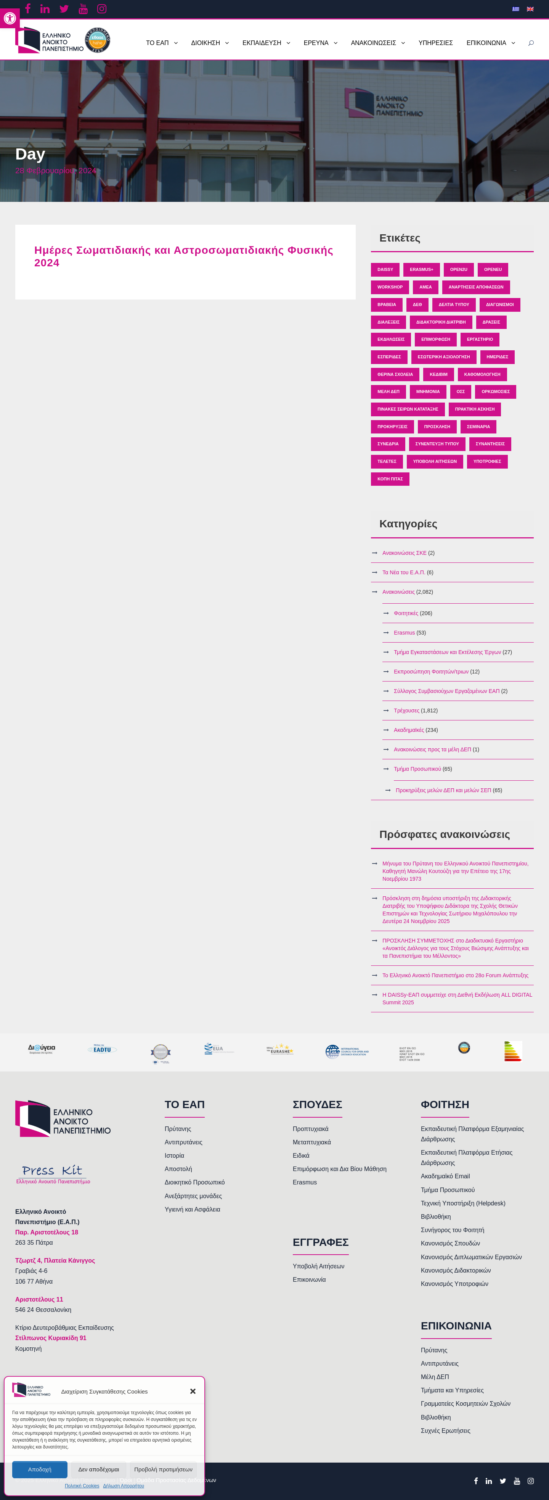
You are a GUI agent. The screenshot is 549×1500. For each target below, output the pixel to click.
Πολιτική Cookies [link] (82, 1486)
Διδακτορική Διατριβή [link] (441, 322)
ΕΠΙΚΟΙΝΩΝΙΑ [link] (486, 43)
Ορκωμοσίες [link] (496, 391)
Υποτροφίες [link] (487, 461)
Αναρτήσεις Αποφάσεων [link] (476, 287)
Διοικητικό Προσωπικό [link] (195, 1182)
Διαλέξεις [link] (388, 322)
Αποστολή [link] (178, 1169)
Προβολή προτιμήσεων (163, 1469)
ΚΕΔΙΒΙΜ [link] (438, 374)
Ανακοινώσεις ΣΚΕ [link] (404, 553)
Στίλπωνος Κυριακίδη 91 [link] (51, 1338)
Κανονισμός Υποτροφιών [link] (454, 1284)
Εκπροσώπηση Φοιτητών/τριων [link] (431, 672)
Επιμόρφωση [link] (435, 339)
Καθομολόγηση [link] (482, 374)
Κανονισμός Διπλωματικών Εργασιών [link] (471, 1257)
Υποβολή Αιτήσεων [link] (435, 461)
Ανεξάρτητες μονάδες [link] (193, 1196)
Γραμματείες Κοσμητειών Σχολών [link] (465, 1403)
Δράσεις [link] (491, 322)
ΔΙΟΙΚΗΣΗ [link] (205, 43)
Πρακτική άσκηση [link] (475, 409)
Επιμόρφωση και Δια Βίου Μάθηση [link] (340, 1169)
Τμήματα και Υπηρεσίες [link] (452, 1390)
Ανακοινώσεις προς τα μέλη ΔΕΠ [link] (432, 749)
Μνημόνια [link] (428, 391)
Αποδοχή (39, 1469)
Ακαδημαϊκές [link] (409, 730)
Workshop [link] (390, 287)
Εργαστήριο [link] (480, 339)
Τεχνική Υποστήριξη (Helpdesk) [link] (463, 1203)
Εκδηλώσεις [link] (391, 339)
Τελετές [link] (386, 461)
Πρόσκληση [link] (437, 426)
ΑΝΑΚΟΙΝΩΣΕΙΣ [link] (373, 43)
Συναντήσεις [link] (490, 443)
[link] (10, 18)
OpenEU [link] (493, 269)
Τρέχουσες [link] (406, 710)
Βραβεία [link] (386, 304)
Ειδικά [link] (301, 1155)
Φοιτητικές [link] (406, 613)
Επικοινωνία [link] (309, 1279)
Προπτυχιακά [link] (311, 1129)
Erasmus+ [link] (421, 269)
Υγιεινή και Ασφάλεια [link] (192, 1209)
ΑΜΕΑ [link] (425, 287)
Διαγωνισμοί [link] (500, 304)
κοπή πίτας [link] (390, 479)
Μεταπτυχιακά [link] (312, 1142)
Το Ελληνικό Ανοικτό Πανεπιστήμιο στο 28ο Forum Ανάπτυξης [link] (455, 975)
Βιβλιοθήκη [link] (436, 1216)
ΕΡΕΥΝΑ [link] (316, 43)
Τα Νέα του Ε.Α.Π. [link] (403, 572)
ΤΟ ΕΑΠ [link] (157, 43)
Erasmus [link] (404, 633)
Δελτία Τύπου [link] (454, 304)
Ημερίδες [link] (498, 356)
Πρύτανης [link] (178, 1129)
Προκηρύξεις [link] (392, 426)
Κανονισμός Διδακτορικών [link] (456, 1270)
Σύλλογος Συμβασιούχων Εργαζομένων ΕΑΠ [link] (446, 691)
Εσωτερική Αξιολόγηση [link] (444, 356)
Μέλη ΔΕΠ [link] (388, 391)
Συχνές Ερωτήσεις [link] (445, 1430)
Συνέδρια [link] (387, 443)
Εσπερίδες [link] (389, 356)
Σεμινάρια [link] (478, 426)
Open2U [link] (458, 269)
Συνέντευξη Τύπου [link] (437, 443)
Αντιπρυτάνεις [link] (183, 1142)
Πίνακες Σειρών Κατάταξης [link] (407, 409)
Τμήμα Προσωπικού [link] (417, 769)
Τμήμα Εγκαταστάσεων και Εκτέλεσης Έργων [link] (447, 652)
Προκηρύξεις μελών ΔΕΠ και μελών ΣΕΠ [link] (443, 790)
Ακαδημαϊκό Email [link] (445, 1176)
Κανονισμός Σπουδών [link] (450, 1243)
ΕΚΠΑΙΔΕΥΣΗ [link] (261, 43)
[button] (193, 1391)
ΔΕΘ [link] (417, 304)
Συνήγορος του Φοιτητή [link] (452, 1230)
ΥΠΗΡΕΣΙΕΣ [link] (436, 43)
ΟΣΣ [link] (461, 391)
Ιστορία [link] (174, 1155)
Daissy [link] (385, 269)
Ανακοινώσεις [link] (398, 592)
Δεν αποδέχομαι (98, 1469)
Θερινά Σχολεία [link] (395, 374)
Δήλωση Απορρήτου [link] (123, 1486)
